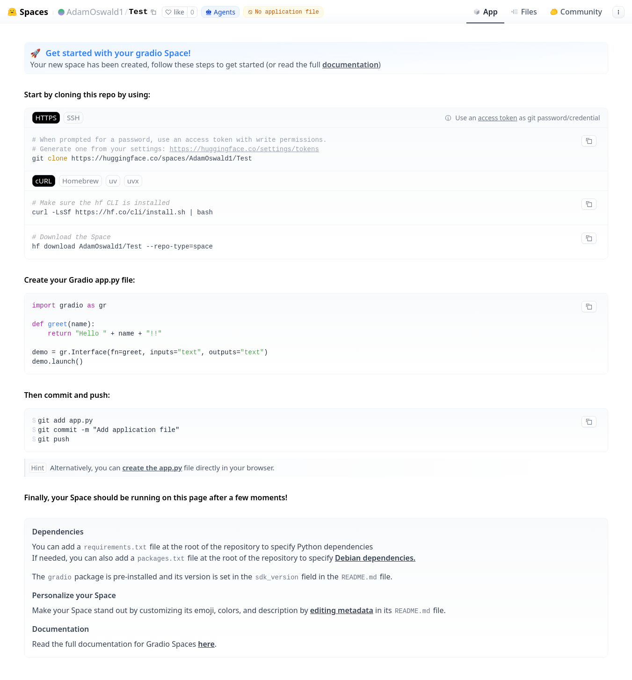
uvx (133, 180)
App (485, 12)
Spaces (34, 12)
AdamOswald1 (94, 11)
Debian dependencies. (375, 558)
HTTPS (46, 117)
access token (497, 117)
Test (138, 11)
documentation (350, 64)
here (206, 644)
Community (576, 12)
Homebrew (80, 180)
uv (113, 180)
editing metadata (341, 610)
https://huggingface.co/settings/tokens (244, 149)
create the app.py (152, 467)
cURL (44, 180)
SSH (73, 117)
